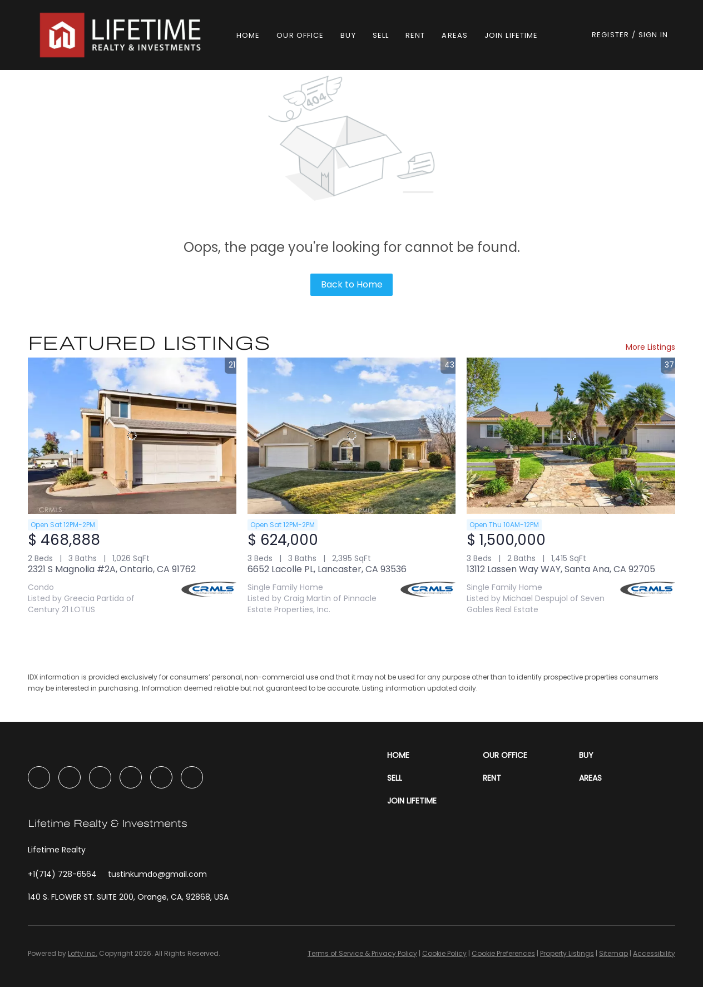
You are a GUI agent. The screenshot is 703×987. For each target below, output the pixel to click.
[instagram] (100, 777)
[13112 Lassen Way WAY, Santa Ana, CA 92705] (571, 436)
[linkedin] (69, 777)
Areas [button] (455, 35)
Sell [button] (381, 35)
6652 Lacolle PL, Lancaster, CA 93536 (327, 569)
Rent (415, 35)
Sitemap (613, 953)
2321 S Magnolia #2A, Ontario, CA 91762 (112, 569)
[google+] (192, 777)
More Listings (650, 347)
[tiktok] (161, 777)
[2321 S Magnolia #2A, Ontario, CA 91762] (132, 436)
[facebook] (39, 777)
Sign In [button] (653, 34)
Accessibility (654, 953)
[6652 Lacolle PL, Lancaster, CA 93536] (351, 436)
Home (248, 35)
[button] (122, 35)
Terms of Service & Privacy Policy (362, 953)
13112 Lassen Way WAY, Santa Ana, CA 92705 (561, 569)
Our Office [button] (300, 35)
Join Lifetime (511, 35)
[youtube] (131, 777)
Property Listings (567, 953)
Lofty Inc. (82, 953)
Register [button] (610, 34)
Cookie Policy (444, 953)
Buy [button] (347, 35)
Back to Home (352, 284)
